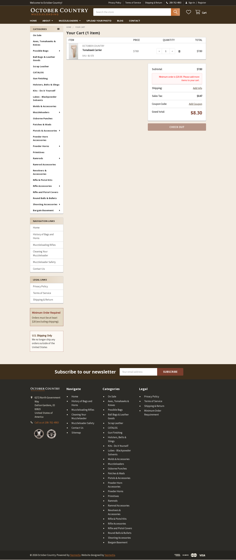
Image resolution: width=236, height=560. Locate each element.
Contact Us (39, 269)
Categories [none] (40, 29)
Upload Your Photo (99, 21)
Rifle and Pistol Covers (45, 192)
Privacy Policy (114, 2)
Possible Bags (47, 51)
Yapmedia (75, 555)
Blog (120, 21)
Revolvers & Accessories (40, 172)
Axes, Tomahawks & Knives (44, 43)
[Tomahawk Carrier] (166, 51)
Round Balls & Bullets (45, 198)
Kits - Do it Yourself (44, 91)
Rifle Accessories (47, 186)
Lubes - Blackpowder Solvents (45, 99)
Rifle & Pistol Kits (42, 180)
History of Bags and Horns (43, 236)
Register (202, 2)
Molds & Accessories (44, 106)
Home (33, 21)
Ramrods (47, 158)
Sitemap (76, 433)
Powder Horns (47, 146)
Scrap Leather (41, 66)
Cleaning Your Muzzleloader (40, 254)
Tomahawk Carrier (92, 50)
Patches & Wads (42, 124)
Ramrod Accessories (44, 164)
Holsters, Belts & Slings (46, 84)
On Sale (37, 35)
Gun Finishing (40, 78)
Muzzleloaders (70, 21)
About (47, 21)
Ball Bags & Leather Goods (44, 59)
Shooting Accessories (47, 204)
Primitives (38, 152)
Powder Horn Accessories (40, 139)
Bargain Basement (47, 210)
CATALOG (38, 72)
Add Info (197, 88)
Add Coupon (195, 104)
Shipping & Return (153, 2)
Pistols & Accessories (47, 131)
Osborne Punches (43, 118)
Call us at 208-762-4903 (47, 423)
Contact (134, 21)
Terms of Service (133, 2)
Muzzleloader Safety (44, 262)
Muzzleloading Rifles (44, 245)
